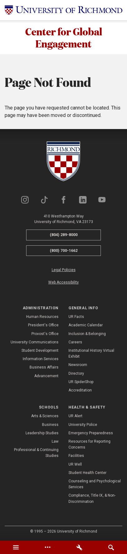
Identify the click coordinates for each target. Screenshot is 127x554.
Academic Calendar (85, 325)
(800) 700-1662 (64, 250)
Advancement (46, 376)
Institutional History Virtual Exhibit (91, 353)
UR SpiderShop (80, 382)
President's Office (43, 325)
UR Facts (76, 317)
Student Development (40, 350)
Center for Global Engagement (63, 37)
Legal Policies (64, 270)
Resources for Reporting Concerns (89, 444)
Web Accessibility (63, 282)
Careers (75, 342)
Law (55, 441)
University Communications (35, 342)
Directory (76, 373)
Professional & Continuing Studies (36, 453)
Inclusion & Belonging (87, 334)
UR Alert (75, 416)
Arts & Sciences (45, 416)
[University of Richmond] (63, 10)
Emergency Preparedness (90, 433)
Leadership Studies (42, 433)
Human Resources (42, 317)
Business (50, 424)
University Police (82, 424)
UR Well (75, 464)
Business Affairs (44, 367)
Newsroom (77, 365)
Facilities (76, 455)
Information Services (41, 359)
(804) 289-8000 (64, 234)
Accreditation (80, 390)
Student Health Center (87, 473)
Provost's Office (45, 334)
